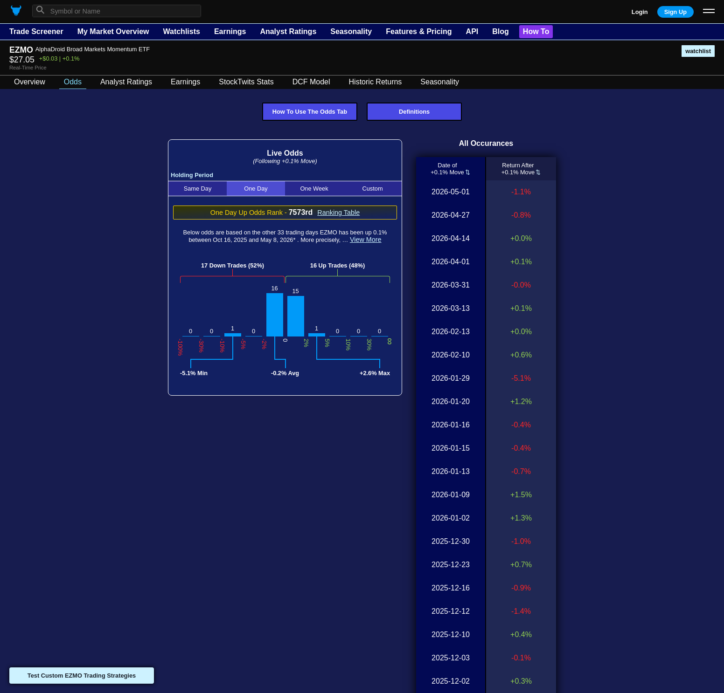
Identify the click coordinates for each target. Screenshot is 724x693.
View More (366, 239)
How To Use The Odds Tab (309, 111)
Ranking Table (338, 212)
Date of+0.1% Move (448, 169)
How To (536, 31)
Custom (372, 188)
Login (640, 11)
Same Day (198, 188)
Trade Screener (36, 31)
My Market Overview (113, 31)
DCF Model (311, 82)
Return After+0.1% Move (518, 169)
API (472, 31)
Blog (500, 31)
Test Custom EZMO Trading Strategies (82, 675)
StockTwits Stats (246, 82)
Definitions (414, 111)
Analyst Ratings (288, 31)
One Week (314, 188)
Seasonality (351, 31)
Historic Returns (375, 82)
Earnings (230, 31)
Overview (29, 82)
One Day (256, 188)
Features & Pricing (419, 31)
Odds (73, 82)
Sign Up (675, 11)
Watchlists (181, 31)
